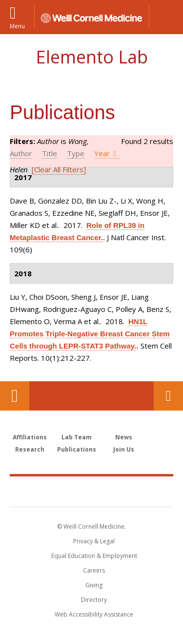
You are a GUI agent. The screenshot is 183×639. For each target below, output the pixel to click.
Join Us (123, 449)
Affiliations (30, 437)
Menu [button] (17, 25)
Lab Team (76, 437)
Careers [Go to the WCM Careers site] (94, 570)
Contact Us (168, 396)
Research (29, 449)
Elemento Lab (92, 57)
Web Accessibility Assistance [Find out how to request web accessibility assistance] (94, 614)
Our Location (14, 396)
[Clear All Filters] (59, 169)
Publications (76, 449)
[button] (166, 17)
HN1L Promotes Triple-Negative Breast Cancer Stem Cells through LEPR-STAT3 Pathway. (90, 333)
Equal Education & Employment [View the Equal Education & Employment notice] (94, 556)
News (123, 437)
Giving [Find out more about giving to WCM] (93, 585)
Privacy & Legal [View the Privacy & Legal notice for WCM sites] (94, 541)
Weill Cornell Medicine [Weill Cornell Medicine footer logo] (92, 491)
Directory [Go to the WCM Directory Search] (94, 600)
